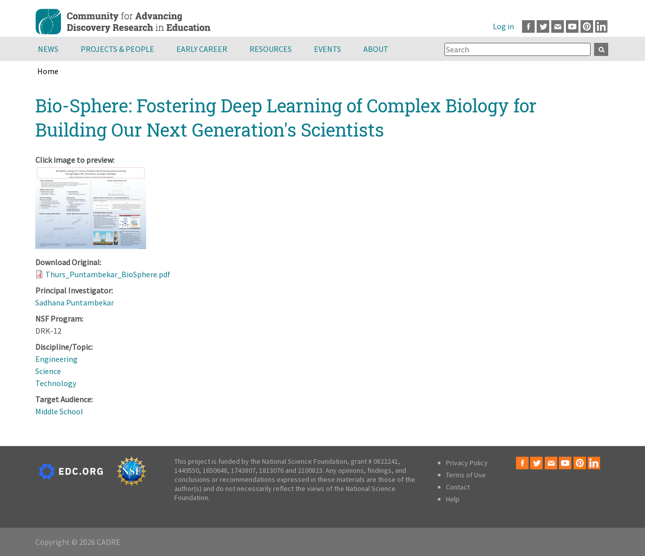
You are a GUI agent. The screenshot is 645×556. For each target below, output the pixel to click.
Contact (458, 486)
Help (453, 499)
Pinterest (586, 26)
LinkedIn (601, 26)
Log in (503, 26)
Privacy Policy (467, 462)
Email (557, 26)
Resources (270, 49)
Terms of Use (466, 474)
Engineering (56, 359)
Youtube (572, 26)
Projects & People (117, 49)
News (48, 49)
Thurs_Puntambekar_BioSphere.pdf (107, 274)
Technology (55, 383)
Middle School (59, 411)
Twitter (543, 26)
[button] (90, 246)
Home (47, 71)
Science (48, 371)
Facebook (528, 26)
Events (327, 49)
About (376, 49)
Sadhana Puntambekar (74, 302)
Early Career (201, 49)
